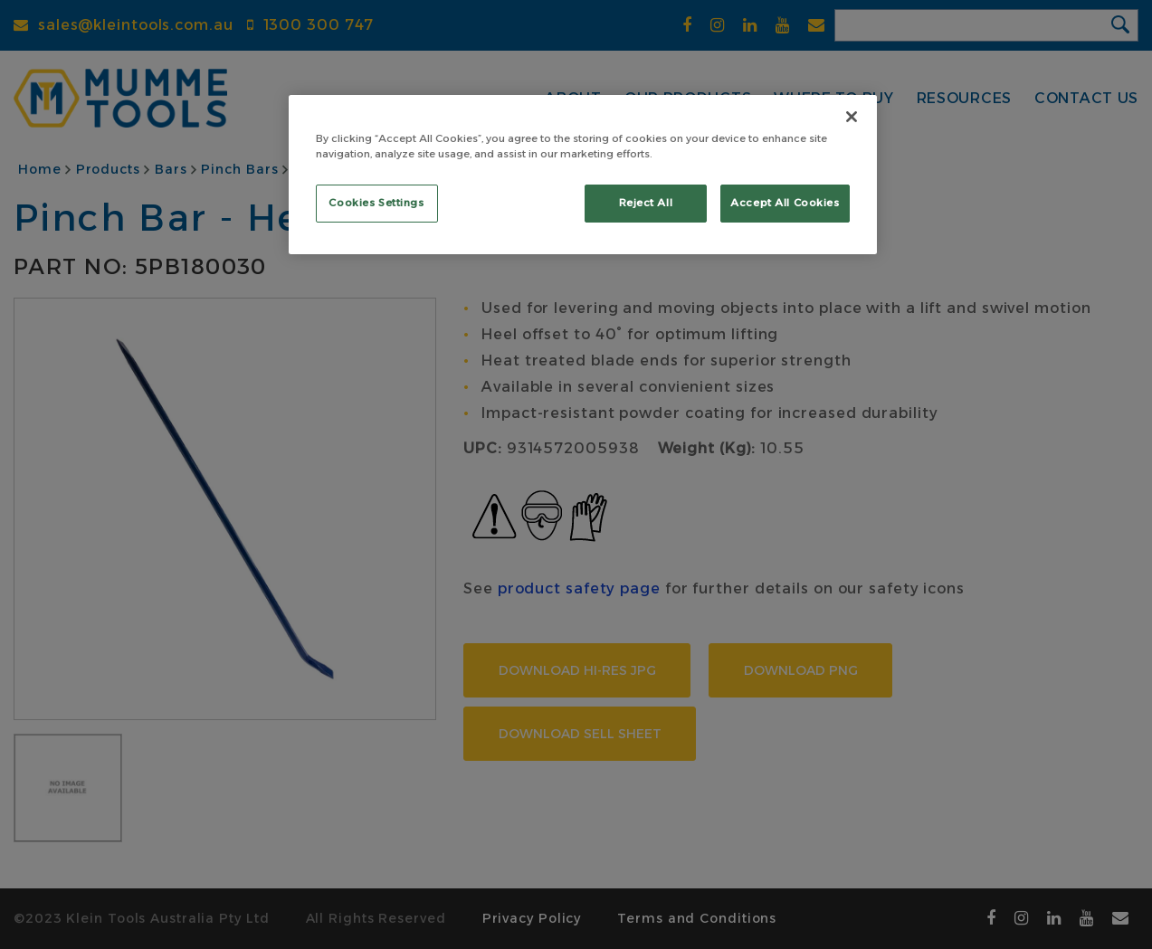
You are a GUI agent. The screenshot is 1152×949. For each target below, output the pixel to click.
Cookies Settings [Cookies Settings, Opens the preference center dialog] (376, 202)
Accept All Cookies (784, 202)
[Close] (851, 117)
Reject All (646, 202)
